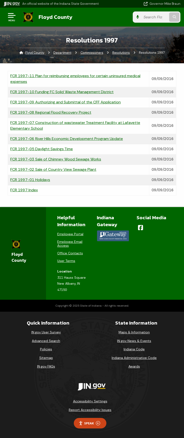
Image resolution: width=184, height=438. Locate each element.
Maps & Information (134, 332)
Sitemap (46, 358)
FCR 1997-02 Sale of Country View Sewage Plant (53, 169)
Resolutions (121, 53)
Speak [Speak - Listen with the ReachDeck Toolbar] (89, 423)
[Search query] (155, 17)
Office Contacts (70, 253)
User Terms (66, 261)
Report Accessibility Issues (90, 410)
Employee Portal (70, 234)
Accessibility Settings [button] (90, 401)
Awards (134, 366)
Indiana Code (134, 349)
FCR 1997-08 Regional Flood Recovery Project (50, 112)
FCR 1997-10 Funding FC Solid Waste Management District (62, 91)
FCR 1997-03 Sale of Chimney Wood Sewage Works (55, 159)
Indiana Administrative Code (134, 358)
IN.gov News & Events (134, 341)
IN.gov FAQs (46, 366)
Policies (46, 349)
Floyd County (55, 17)
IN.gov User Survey (46, 332)
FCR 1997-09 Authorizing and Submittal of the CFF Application (65, 102)
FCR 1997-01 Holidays (30, 179)
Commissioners (91, 53)
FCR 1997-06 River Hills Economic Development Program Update (66, 138)
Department (62, 53)
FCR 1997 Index (24, 189)
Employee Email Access (69, 244)
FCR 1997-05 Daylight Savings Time (41, 148)
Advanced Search (46, 341)
